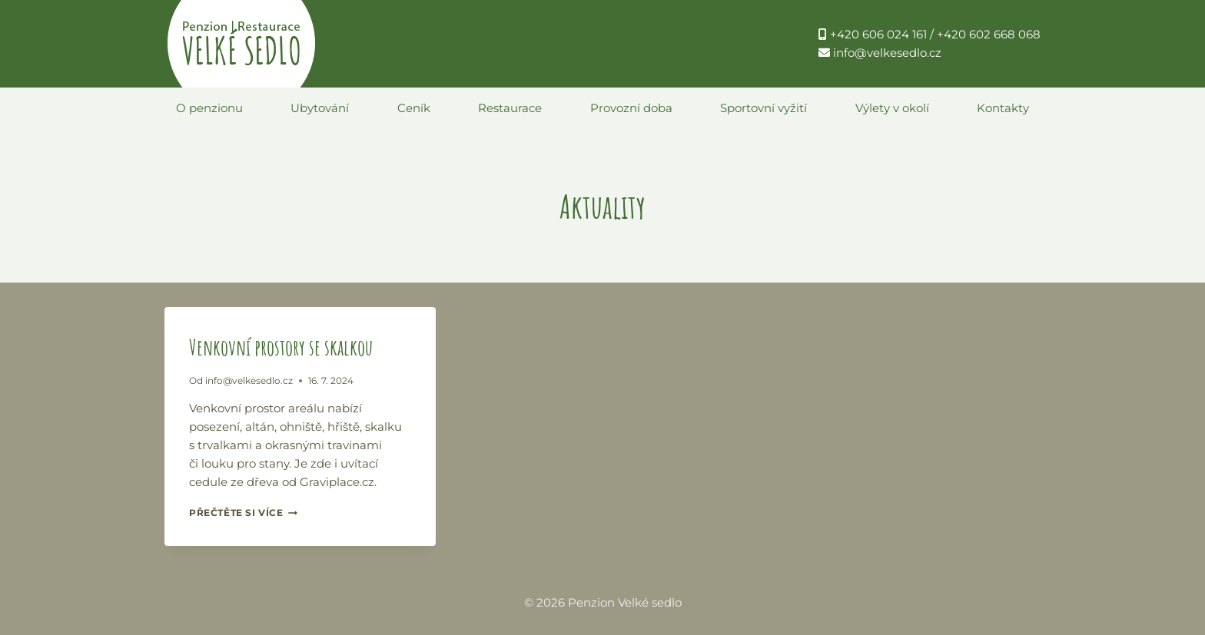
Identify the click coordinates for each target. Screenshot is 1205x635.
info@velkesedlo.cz (249, 380)
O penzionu (209, 108)
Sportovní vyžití (763, 108)
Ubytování (319, 108)
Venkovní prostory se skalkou (281, 347)
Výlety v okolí (892, 108)
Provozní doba (631, 108)
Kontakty (1003, 108)
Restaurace (510, 108)
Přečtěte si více (243, 512)
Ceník (413, 108)
